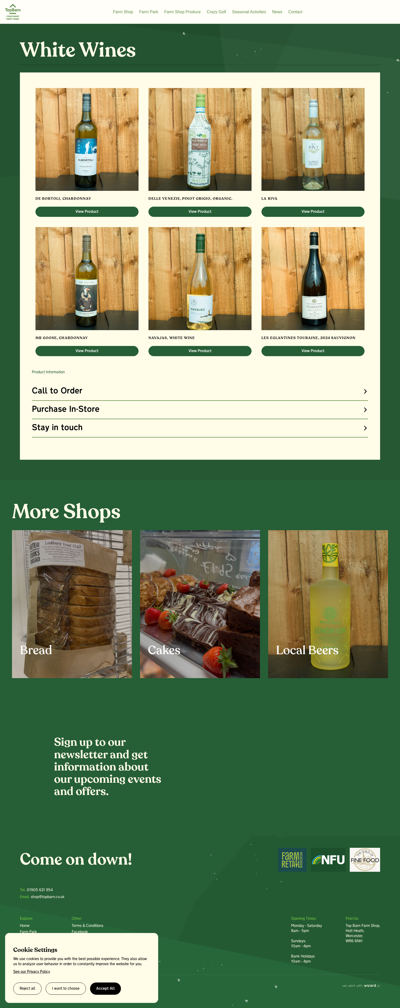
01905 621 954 (40, 890)
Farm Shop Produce (182, 12)
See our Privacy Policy (31, 972)
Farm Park (148, 12)
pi (372, 985)
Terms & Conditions (87, 926)
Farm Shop (123, 12)
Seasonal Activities (249, 12)
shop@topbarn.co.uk (48, 897)
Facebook (80, 932)
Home (25, 926)
